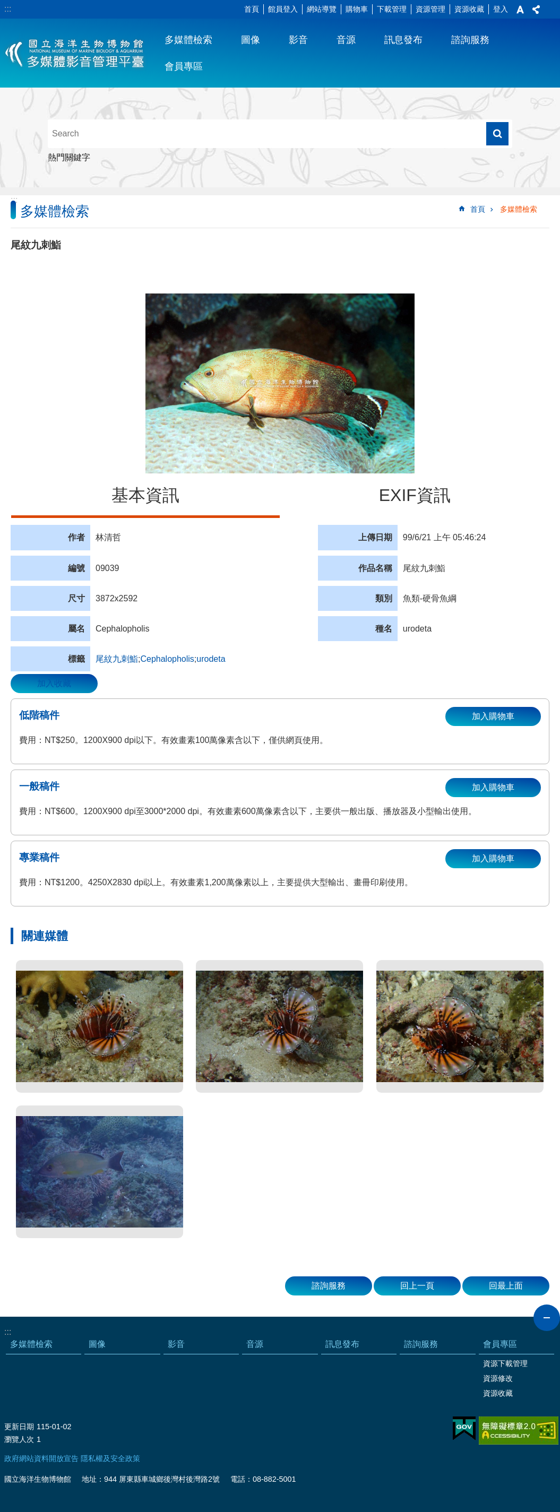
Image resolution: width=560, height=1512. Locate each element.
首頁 (251, 9)
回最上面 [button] (506, 1285)
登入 (500, 9)
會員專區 (184, 66)
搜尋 (497, 133)
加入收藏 (54, 683)
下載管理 (392, 9)
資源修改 (498, 1378)
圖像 (250, 39)
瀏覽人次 (19, 1439)
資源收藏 (469, 9)
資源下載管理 (505, 1363)
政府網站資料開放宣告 (41, 1458)
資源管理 (430, 9)
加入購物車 (493, 716)
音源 (346, 39)
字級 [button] (520, 10)
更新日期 (19, 1426)
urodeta (210, 658)
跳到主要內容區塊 (5, 5)
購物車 (357, 9)
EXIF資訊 (415, 495)
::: (7, 8)
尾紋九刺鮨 (117, 658)
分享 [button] (536, 10)
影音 (298, 39)
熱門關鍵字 (69, 157)
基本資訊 (145, 495)
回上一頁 (417, 1285)
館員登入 (283, 9)
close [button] (546, 1317)
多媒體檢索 (188, 39)
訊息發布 (403, 39)
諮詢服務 (470, 39)
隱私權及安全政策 (110, 1458)
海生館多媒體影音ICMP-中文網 (75, 53)
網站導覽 (322, 9)
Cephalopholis (167, 658)
